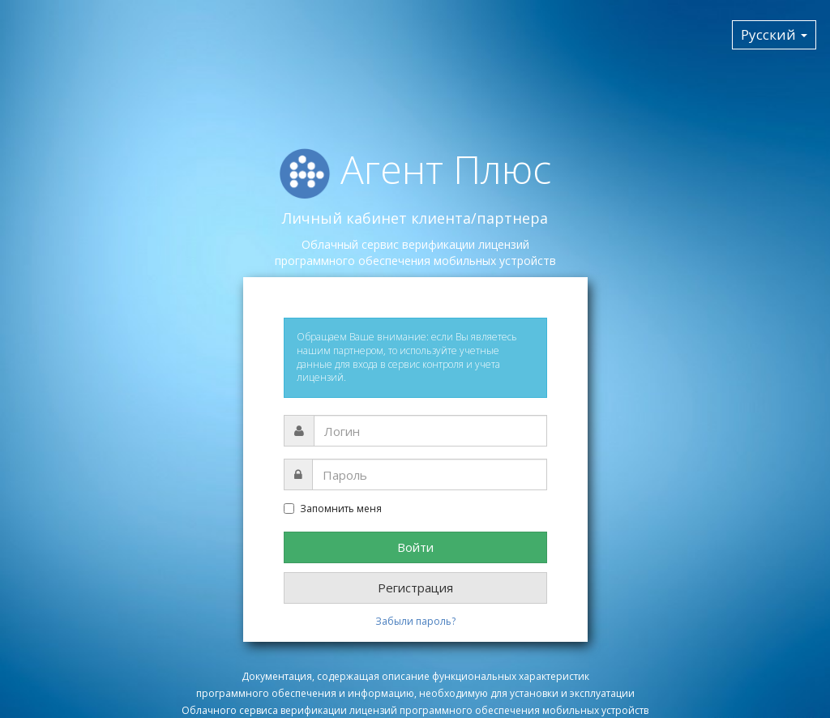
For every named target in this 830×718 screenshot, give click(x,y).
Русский (774, 34)
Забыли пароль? (415, 621)
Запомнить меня (333, 508)
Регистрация (415, 587)
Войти (415, 547)
